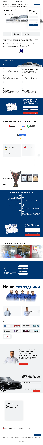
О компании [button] (4, 4)
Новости (18, 4)
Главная (4, 6)
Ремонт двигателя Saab (13, 6)
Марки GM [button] (9, 4)
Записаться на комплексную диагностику (31, 113)
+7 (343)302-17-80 (36, 2)
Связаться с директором (23, 363)
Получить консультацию (34, 24)
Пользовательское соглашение (23, 430)
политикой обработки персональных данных (34, 22)
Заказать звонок (37, 4)
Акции (22, 4)
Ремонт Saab (7, 6)
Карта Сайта (15, 430)
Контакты (26, 4)
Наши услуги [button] (14, 4)
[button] (39, 155)
